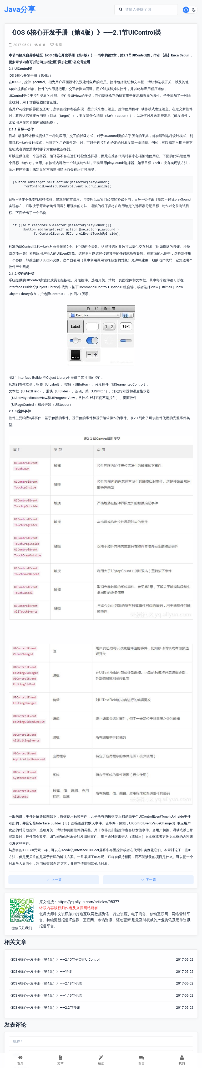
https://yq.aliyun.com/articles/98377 (88, 902)
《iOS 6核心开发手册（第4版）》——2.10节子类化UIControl (54, 959)
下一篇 (148, 880)
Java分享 (20, 9)
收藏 (56, 44)
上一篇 (54, 880)
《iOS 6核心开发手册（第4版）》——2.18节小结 (45, 983)
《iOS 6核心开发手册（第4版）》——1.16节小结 (45, 995)
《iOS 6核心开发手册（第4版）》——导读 (40, 972)
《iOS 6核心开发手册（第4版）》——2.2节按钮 (44, 1007)
